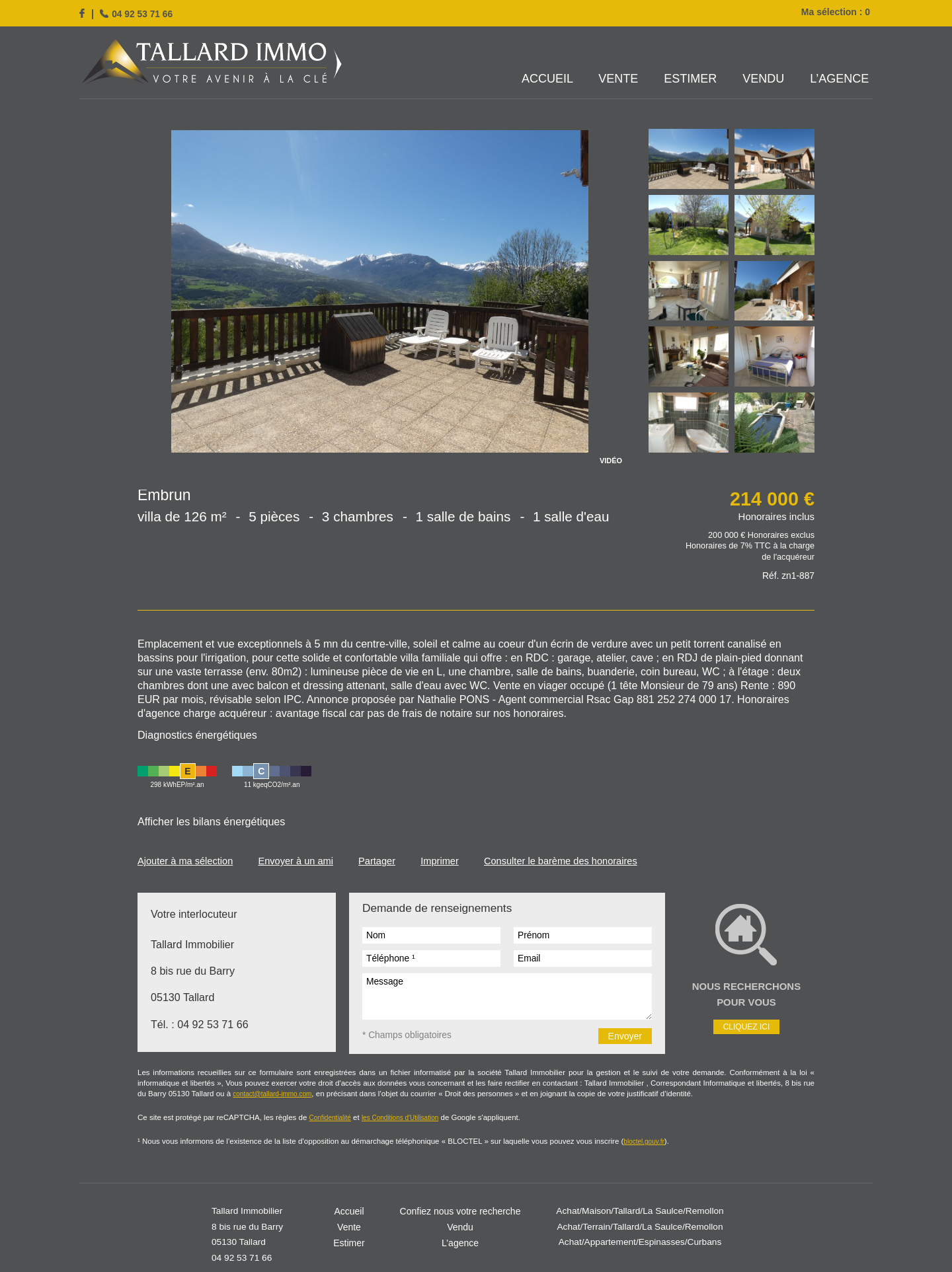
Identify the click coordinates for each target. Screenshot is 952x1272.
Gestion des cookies (480, 1235)
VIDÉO (611, 461)
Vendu (764, 79)
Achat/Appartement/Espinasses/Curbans (640, 1193)
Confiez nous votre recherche (460, 1161)
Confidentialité (308, 1069)
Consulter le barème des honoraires (568, 820)
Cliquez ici (746, 984)
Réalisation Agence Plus (573, 1235)
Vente (621, 79)
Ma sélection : (837, 12)
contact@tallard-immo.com (734, 1037)
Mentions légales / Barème (383, 1235)
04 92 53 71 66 (142, 14)
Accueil (550, 79)
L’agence (840, 79)
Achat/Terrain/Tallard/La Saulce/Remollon (640, 1177)
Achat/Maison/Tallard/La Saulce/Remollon (639, 1161)
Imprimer (445, 820)
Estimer (692, 79)
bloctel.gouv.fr (580, 1092)
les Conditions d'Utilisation (376, 1069)
